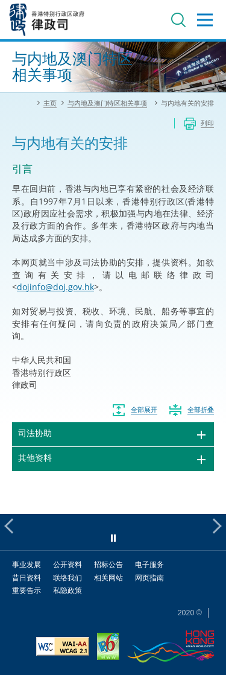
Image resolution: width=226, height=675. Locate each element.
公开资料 (67, 564)
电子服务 (149, 564)
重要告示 (26, 590)
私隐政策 (67, 590)
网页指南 (149, 577)
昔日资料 (26, 577)
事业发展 (26, 564)
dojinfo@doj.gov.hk (55, 287)
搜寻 (178, 20)
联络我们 (67, 577)
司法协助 (35, 433)
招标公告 (108, 564)
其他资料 (35, 457)
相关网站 (108, 577)
